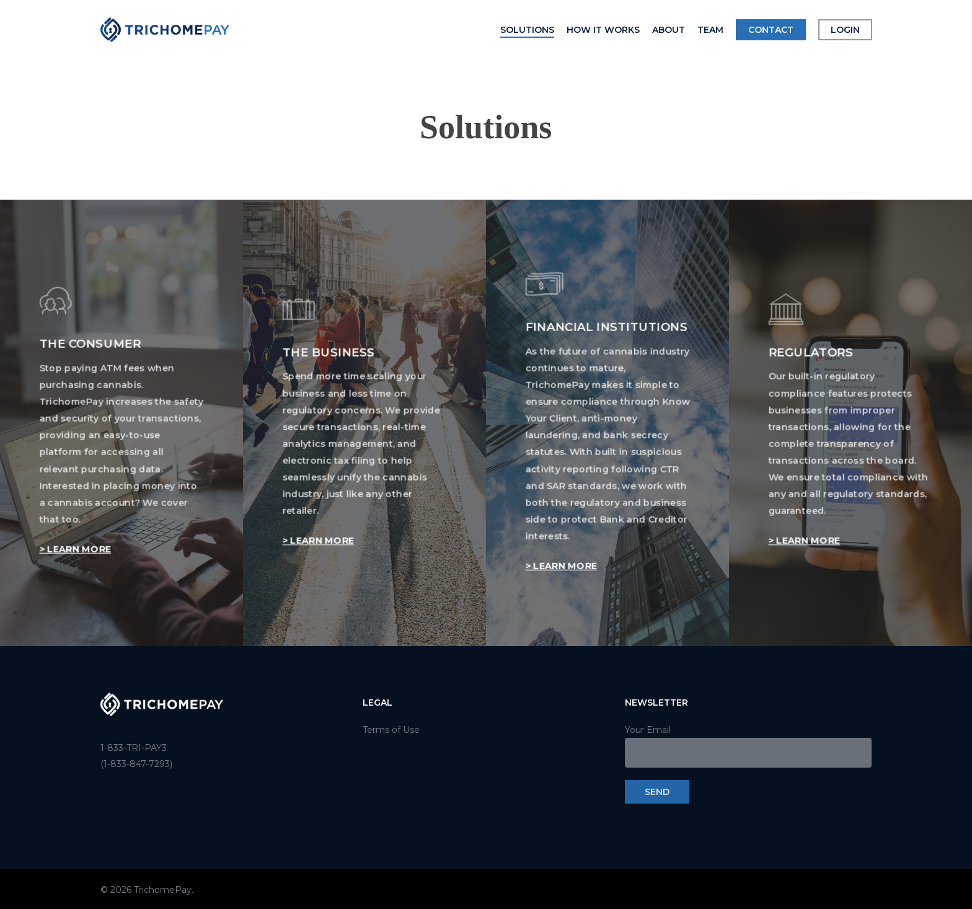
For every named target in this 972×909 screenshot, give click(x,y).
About (668, 29)
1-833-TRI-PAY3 (133, 747)
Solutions (527, 29)
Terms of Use (391, 729)
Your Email (748, 746)
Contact (770, 29)
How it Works (603, 29)
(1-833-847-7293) (136, 763)
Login (845, 29)
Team (710, 29)
